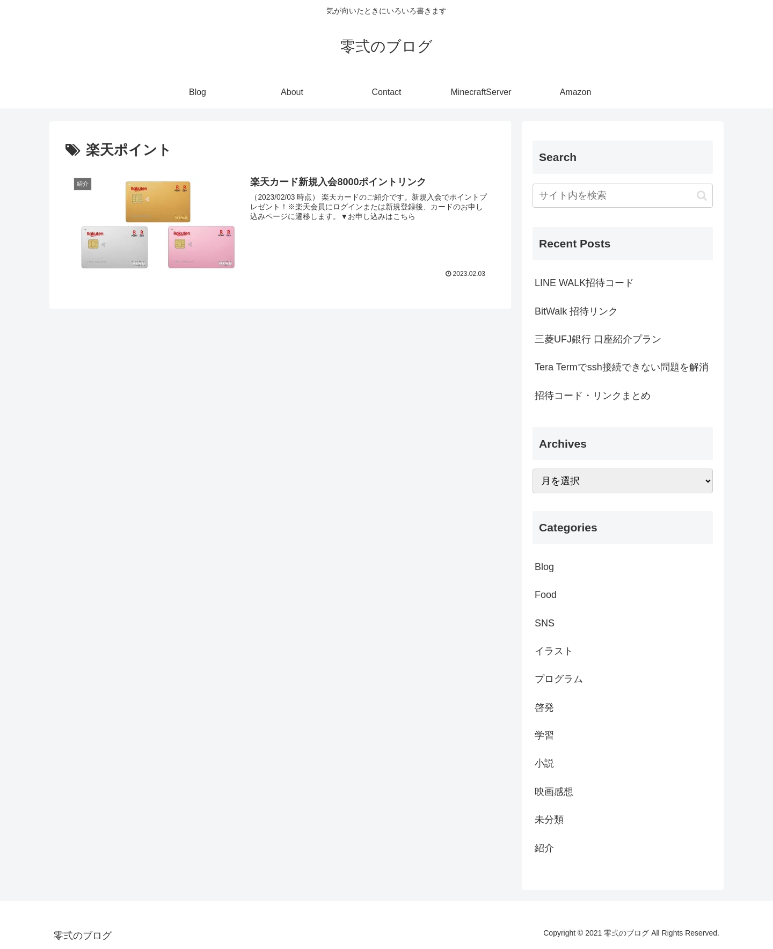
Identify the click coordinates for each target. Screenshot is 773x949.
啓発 (544, 707)
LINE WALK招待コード (584, 283)
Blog (544, 566)
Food (546, 594)
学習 (544, 735)
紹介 (544, 848)
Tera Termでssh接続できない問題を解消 (622, 367)
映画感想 (554, 791)
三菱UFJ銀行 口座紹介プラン (598, 339)
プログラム (559, 679)
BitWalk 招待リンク (576, 311)
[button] (701, 195)
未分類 (549, 819)
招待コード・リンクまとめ (593, 395)
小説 (544, 763)
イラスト (554, 651)
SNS (545, 623)
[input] (623, 196)
